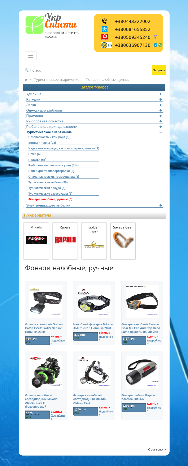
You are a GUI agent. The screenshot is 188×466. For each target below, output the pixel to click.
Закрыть (159, 70)
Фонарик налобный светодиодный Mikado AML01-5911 (89, 399)
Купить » (56, 336)
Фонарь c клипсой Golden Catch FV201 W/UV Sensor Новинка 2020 (44, 328)
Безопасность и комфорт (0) (49, 137)
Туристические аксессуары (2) (50, 193)
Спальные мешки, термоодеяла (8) (54, 176)
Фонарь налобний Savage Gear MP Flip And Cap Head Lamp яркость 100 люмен (141, 328)
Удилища (94, 94)
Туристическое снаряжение (56, 79)
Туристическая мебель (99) (48, 182)
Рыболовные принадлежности (94, 126)
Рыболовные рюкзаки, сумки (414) (54, 165)
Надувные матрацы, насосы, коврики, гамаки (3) (64, 148)
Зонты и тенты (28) (42, 142)
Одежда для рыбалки (94, 110)
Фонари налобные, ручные (108, 79)
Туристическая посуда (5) (47, 188)
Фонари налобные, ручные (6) (50, 199)
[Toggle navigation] (31, 55)
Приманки (94, 116)
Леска (94, 105)
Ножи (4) (35, 154)
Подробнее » (58, 342)
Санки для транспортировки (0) (51, 171)
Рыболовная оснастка (94, 121)
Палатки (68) (38, 159)
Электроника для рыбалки (94, 205)
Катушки (94, 99)
